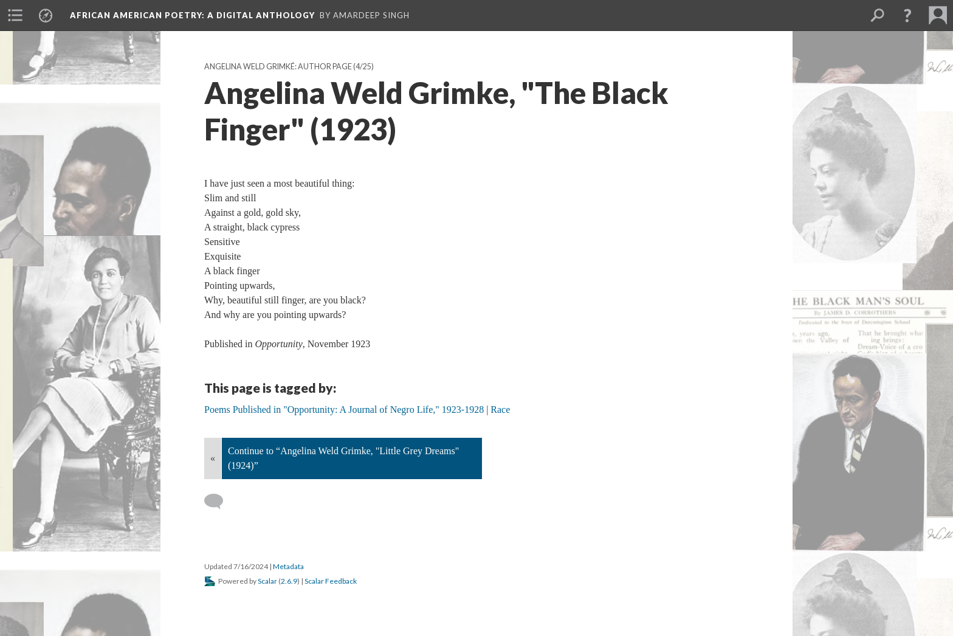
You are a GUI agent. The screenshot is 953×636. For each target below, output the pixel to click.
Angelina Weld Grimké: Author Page (278, 66)
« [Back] (212, 458)
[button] (907, 15)
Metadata (288, 566)
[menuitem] (15, 15)
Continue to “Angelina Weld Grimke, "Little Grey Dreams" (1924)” (343, 458)
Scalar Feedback (330, 581)
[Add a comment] (219, 502)
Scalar (267, 581)
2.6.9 (289, 581)
